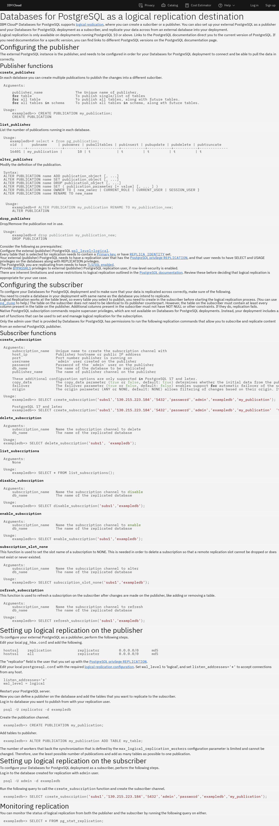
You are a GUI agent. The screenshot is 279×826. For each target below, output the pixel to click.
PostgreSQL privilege (158, 257)
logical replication (90, 24)
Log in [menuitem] (254, 5)
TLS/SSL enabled (100, 264)
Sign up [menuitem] (270, 5)
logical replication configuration (109, 667)
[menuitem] (146, 5)
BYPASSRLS (22, 268)
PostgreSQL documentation (161, 272)
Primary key (106, 254)
